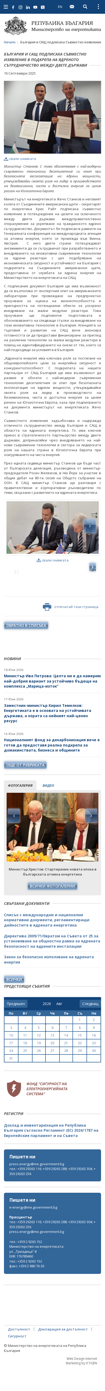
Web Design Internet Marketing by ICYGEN (81, 1383)
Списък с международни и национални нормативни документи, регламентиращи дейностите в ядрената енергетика (46, 943)
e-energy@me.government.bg (33, 1230)
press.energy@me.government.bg (36, 1187)
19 (39, 1066)
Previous (14, 839)
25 (25, 1073)
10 (11, 1058)
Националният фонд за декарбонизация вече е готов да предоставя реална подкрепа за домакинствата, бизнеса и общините (52, 768)
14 (66, 1058)
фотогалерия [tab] (20, 808)
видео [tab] (48, 808)
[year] (47, 1026)
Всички (14, 1002)
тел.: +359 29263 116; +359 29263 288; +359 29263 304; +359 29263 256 (52, 1194)
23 (94, 1066)
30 (94, 1073)
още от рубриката (25, 787)
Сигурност (17, 1359)
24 (11, 1073)
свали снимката (20, 158)
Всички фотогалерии (52, 908)
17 (11, 1066)
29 (80, 1073)
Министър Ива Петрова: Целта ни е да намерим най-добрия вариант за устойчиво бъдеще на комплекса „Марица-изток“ (52, 704)
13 (52, 1058)
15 (80, 1058)
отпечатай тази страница (70, 630)
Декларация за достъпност (63, 1352)
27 (52, 1073)
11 (25, 1058)
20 (52, 1066)
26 (39, 1073)
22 (80, 1066)
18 (25, 1066)
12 (39, 1058)
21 (66, 1066)
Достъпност (19, 1352)
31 (11, 1081)
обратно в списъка (26, 648)
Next (91, 839)
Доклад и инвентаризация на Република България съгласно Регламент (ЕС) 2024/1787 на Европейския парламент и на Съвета (51, 1153)
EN (60, 6)
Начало (10, 42)
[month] (60, 1026)
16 (94, 1058)
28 (66, 1073)
